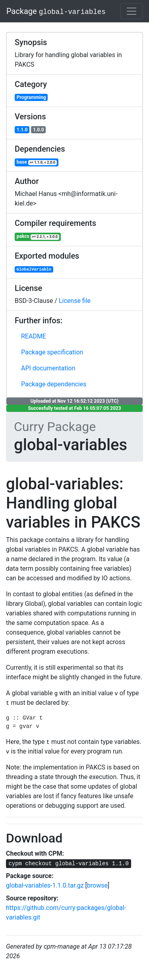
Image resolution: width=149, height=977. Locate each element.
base (37, 162)
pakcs (38, 236)
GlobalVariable (33, 269)
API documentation (48, 368)
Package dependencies (54, 384)
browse (97, 885)
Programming (31, 97)
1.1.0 (22, 130)
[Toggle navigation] (131, 11)
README (33, 336)
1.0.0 (38, 130)
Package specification (52, 352)
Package (56, 11)
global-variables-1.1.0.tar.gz (45, 885)
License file (75, 301)
